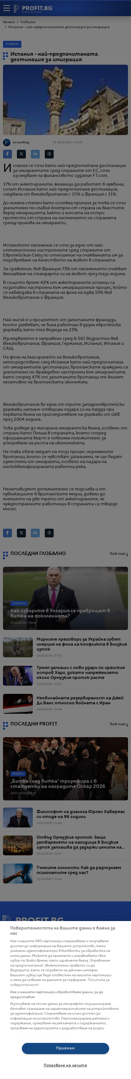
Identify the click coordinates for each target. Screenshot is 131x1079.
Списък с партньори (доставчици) (40, 1033)
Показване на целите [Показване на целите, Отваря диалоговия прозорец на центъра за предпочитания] (65, 1065)
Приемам (65, 1048)
